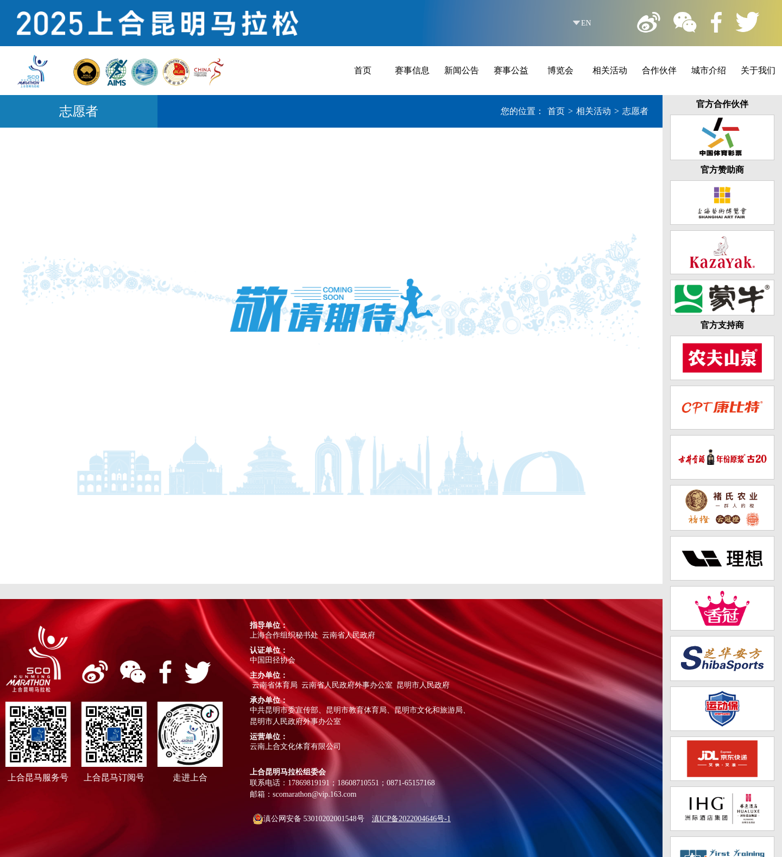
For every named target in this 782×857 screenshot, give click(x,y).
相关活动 (609, 70)
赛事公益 (511, 70)
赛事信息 (412, 70)
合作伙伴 (659, 70)
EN (586, 23)
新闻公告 (461, 70)
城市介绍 (708, 70)
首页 (362, 70)
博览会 (560, 70)
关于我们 (758, 70)
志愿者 (635, 111)
